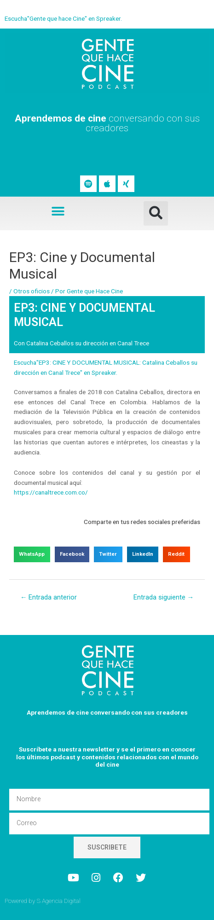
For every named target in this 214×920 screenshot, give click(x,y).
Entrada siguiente (163, 597)
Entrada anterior (48, 597)
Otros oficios (31, 291)
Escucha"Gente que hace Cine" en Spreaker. (63, 18)
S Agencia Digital (59, 900)
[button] (58, 211)
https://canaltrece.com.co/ (51, 492)
